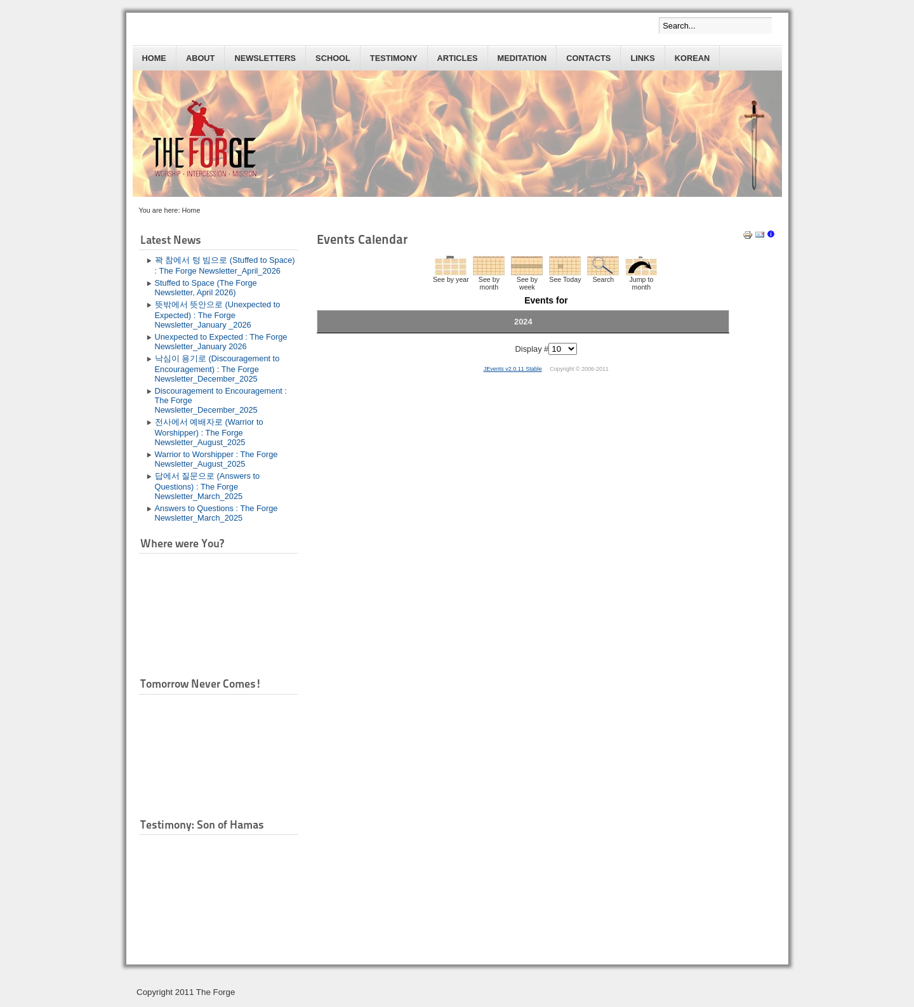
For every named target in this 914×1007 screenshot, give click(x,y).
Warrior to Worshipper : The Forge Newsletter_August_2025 (216, 459)
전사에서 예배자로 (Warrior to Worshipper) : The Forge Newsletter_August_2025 (209, 432)
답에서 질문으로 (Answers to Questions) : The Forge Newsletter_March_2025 (207, 486)
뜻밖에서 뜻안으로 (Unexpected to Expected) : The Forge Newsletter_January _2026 (218, 315)
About (200, 58)
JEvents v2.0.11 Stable (513, 369)
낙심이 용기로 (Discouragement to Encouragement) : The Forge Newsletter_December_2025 (217, 368)
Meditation (522, 58)
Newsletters (265, 58)
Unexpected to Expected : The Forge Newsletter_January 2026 (221, 341)
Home (154, 58)
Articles (457, 58)
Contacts (588, 58)
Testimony (394, 58)
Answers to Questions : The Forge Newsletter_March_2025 (216, 513)
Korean (692, 58)
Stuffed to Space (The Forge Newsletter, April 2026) (206, 287)
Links (642, 58)
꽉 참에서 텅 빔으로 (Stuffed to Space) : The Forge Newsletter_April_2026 (225, 265)
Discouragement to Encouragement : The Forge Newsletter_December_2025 (221, 400)
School (332, 58)
